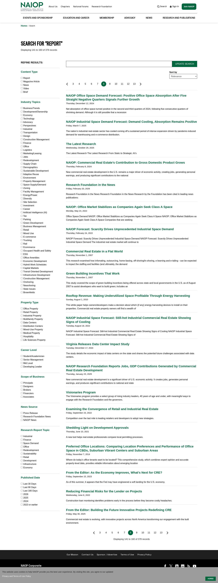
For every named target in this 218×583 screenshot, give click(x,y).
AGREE (211, 579)
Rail (24, 244)
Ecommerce (28, 247)
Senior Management (32, 360)
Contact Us (87, 555)
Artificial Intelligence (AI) (34, 212)
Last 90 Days (29, 487)
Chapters (65, 7)
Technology (27, 118)
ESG (24, 254)
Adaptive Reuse (30, 174)
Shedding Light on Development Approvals (97, 427)
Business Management (33, 226)
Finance (26, 143)
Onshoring (27, 282)
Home (24, 26)
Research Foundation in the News (90, 185)
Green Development (32, 223)
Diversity (26, 198)
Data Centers (28, 322)
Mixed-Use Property (32, 329)
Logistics (26, 150)
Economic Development (34, 261)
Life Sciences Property (33, 340)
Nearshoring (28, 285)
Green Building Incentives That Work (93, 273)
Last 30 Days (29, 484)
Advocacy (129, 18)
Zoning (25, 188)
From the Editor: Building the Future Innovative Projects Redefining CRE (119, 510)
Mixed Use (27, 233)
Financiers (27, 393)
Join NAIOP (189, 6)
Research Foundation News (36, 416)
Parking (26, 219)
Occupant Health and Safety (36, 251)
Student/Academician (32, 356)
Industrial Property (31, 315)
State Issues (28, 289)
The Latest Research (81, 144)
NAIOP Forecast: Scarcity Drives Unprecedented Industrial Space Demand (120, 229)
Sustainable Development (35, 171)
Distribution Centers (32, 326)
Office (25, 146)
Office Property (29, 308)
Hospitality (27, 336)
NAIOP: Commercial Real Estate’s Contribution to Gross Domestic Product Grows (125, 162)
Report (25, 78)
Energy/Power (29, 195)
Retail (25, 230)
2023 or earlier (30, 504)
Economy (27, 115)
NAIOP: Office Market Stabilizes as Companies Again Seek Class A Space (119, 207)
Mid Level (27, 363)
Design (25, 136)
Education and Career (76, 18)
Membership (107, 18)
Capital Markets (30, 268)
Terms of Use (127, 555)
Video (25, 88)
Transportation (29, 132)
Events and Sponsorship (38, 18)
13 (134, 84)
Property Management (33, 181)
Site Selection (29, 202)
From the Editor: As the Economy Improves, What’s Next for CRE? (114, 472)
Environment (28, 178)
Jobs (24, 157)
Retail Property (29, 312)
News (149, 18)
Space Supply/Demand (33, 184)
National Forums (80, 7)
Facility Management (32, 191)
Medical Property (30, 333)
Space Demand (30, 443)
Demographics (29, 167)
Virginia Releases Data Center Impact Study (97, 344)
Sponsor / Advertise (107, 555)
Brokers (26, 390)
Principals (27, 383)
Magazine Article (30, 81)
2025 (25, 498)
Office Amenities (30, 257)
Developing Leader (31, 366)
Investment (27, 205)
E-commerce (28, 237)
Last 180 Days (30, 491)
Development (28, 460)
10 (116, 84)
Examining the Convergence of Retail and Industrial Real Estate (112, 409)
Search (162, 6)
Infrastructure (28, 464)
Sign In (174, 6)
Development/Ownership (34, 112)
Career (25, 209)
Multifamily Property (32, 319)
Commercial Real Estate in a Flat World (94, 251)
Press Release (29, 413)
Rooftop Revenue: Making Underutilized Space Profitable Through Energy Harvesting (128, 295)
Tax (24, 216)
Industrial (26, 129)
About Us (53, 7)
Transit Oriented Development (37, 271)
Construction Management (35, 139)
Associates (27, 397)
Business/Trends (30, 108)
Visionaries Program (81, 392)
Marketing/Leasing (31, 153)
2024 (25, 501)
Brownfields (28, 292)
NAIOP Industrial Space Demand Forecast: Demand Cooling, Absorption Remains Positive (131, 121)
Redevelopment (30, 160)
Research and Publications (179, 18)
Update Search (184, 64)
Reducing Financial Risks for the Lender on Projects (104, 491)
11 (122, 84)
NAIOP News (28, 420)
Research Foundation (102, 7)
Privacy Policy (144, 555)
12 (128, 84)
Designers (27, 386)
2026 (25, 494)
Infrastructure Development (35, 275)
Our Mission (72, 555)
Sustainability (28, 453)
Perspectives (28, 125)
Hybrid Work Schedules (33, 264)
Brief (24, 92)
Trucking (26, 240)
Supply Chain (29, 164)
